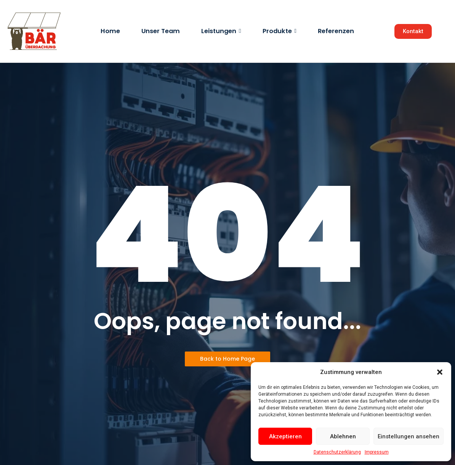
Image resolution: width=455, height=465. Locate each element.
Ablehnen (343, 436)
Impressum (377, 452)
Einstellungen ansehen (408, 436)
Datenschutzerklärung (337, 452)
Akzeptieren (285, 436)
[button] (440, 372)
